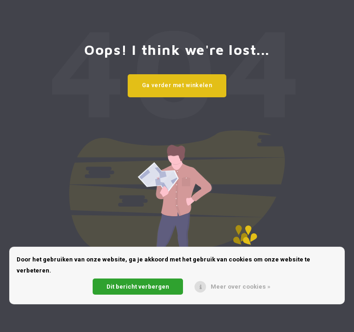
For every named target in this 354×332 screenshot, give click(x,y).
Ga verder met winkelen (177, 85)
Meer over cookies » (241, 286)
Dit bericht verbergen (137, 286)
